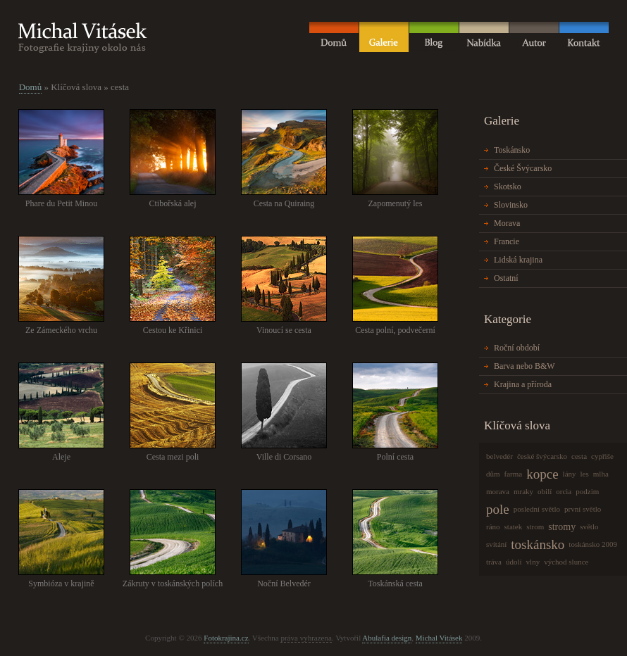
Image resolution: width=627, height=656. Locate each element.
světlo (589, 526)
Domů (30, 87)
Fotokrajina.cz (226, 637)
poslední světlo (537, 509)
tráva (494, 561)
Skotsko (507, 186)
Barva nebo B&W (524, 366)
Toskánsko (512, 150)
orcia (563, 491)
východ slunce (566, 561)
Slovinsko (511, 205)
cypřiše (602, 456)
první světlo (582, 509)
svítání (496, 544)
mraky (523, 491)
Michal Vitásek (439, 637)
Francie (506, 241)
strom (535, 526)
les (585, 473)
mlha (601, 473)
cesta (579, 456)
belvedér (499, 456)
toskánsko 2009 (593, 544)
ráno (493, 526)
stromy (562, 527)
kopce (542, 474)
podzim (587, 491)
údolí (514, 561)
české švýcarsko (542, 456)
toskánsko (537, 544)
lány (569, 473)
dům (493, 473)
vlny (533, 561)
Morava (507, 223)
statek (513, 526)
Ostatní (506, 278)
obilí (545, 491)
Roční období (517, 348)
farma (513, 473)
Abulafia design (386, 637)
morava (497, 491)
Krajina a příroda (523, 384)
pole (497, 509)
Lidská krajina (518, 260)
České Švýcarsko (523, 168)
